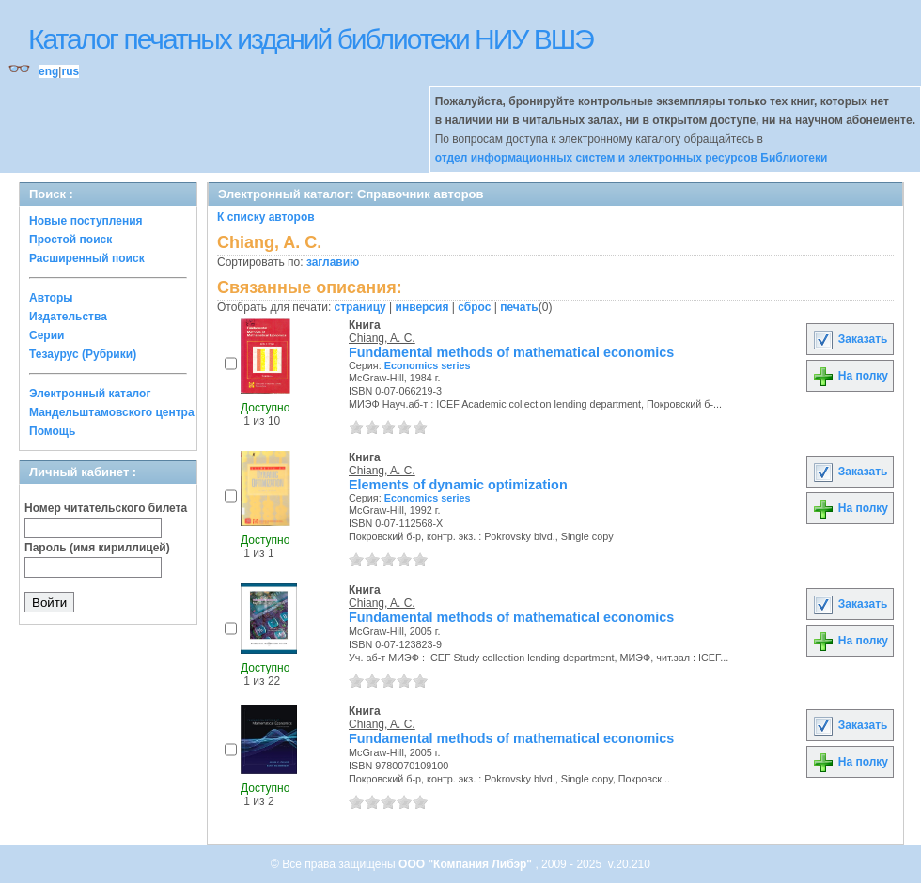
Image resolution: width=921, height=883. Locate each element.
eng (48, 71)
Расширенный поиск (87, 258)
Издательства (68, 316)
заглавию (332, 262)
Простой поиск (70, 239)
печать (519, 307)
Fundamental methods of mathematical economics (511, 352)
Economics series (427, 365)
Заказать (849, 339)
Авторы (51, 297)
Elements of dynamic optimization (458, 484)
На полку (850, 375)
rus (70, 71)
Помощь (52, 431)
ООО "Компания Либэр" (466, 864)
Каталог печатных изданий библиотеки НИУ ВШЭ (310, 38)
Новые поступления (86, 220)
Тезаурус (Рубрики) (82, 354)
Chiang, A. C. (382, 338)
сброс (474, 307)
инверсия (422, 307)
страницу (360, 307)
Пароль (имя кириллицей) (97, 547)
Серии (46, 335)
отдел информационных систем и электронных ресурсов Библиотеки (631, 157)
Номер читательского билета (105, 508)
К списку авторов (266, 217)
